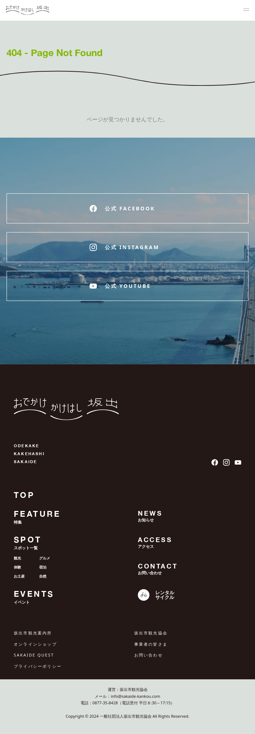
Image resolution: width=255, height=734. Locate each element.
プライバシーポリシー (38, 666)
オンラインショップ (35, 644)
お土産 (19, 576)
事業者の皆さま (151, 644)
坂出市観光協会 (151, 633)
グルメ (44, 558)
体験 (17, 567)
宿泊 (42, 567)
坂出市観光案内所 (33, 633)
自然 (42, 576)
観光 (17, 558)
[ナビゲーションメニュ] (246, 10)
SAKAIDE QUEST (34, 655)
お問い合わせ (148, 655)
